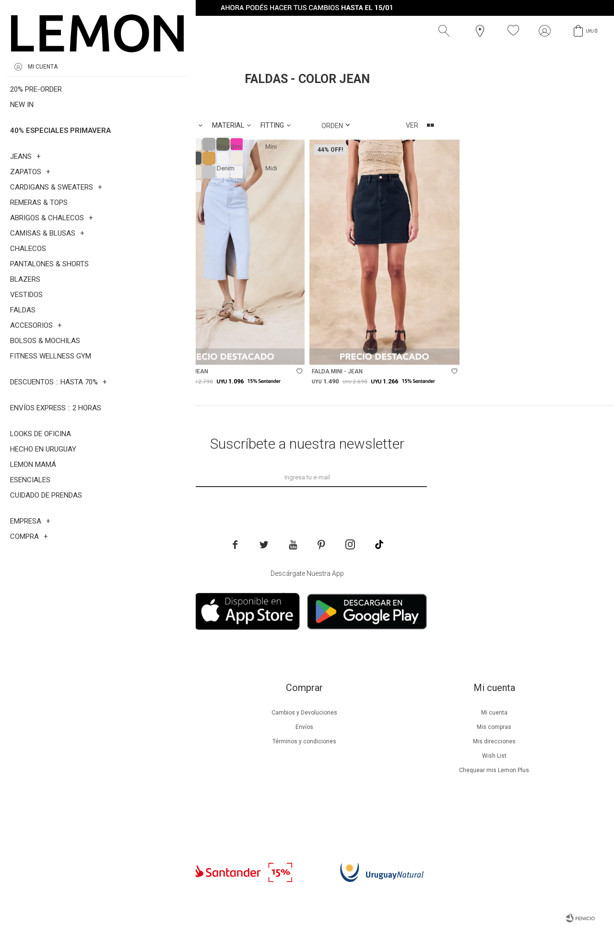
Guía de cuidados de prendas (114, 755)
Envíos (304, 727)
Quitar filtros (166, 100)
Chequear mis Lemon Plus (494, 770)
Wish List (494, 755)
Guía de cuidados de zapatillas (114, 770)
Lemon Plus (114, 741)
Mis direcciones (494, 741)
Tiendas (114, 784)
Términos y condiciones (304, 741)
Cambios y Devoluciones (304, 712)
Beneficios (114, 727)
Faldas (65, 101)
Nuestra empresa (114, 712)
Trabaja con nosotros (114, 813)
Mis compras (494, 727)
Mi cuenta (494, 712)
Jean (111, 101)
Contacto (114, 799)
